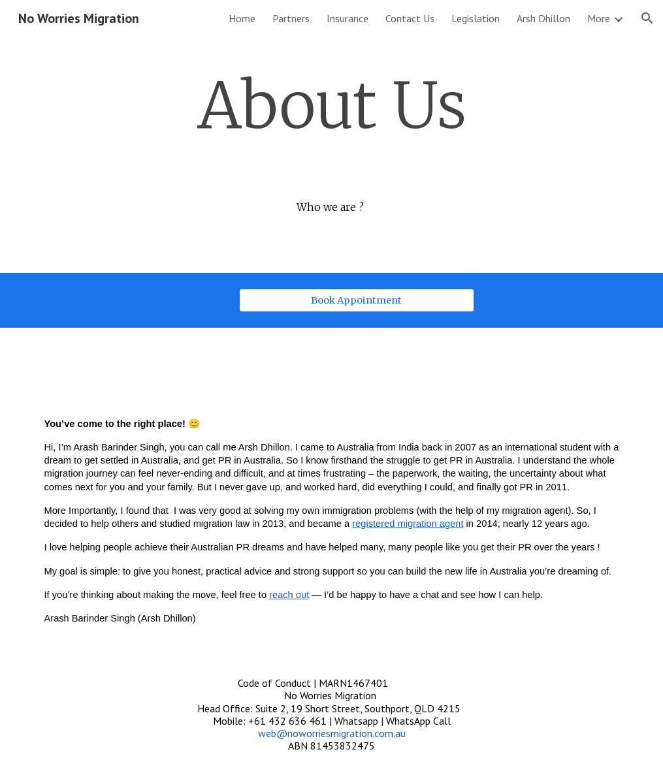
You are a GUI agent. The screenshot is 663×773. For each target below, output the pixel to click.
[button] (647, 18)
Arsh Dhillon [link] (543, 18)
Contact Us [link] (409, 18)
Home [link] (242, 18)
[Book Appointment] (357, 300)
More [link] (598, 18)
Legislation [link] (475, 18)
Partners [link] (291, 18)
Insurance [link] (347, 18)
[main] (331, 106)
